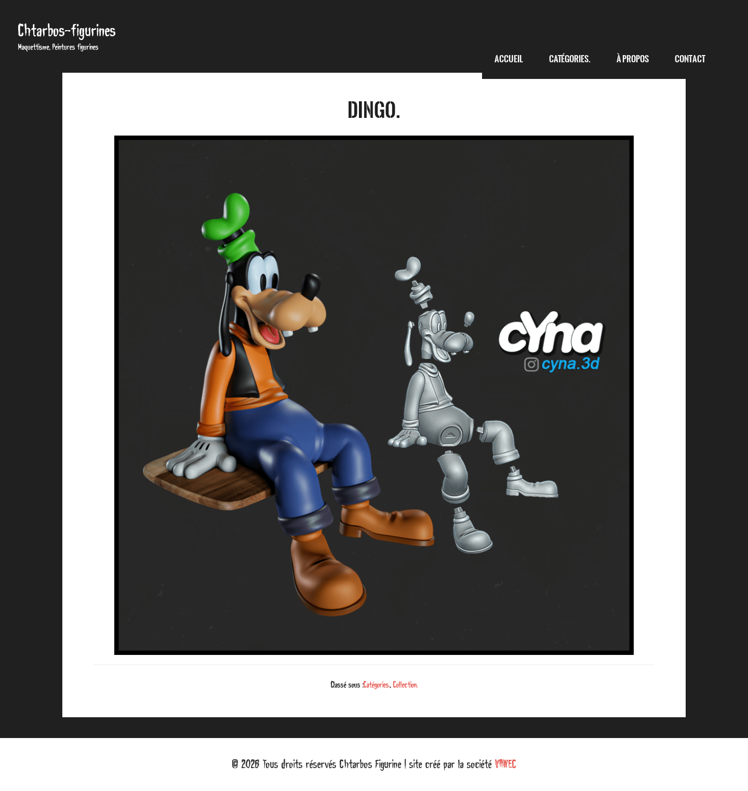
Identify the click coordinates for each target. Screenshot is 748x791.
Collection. (405, 684)
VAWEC (505, 764)
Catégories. (377, 684)
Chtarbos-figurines (67, 30)
